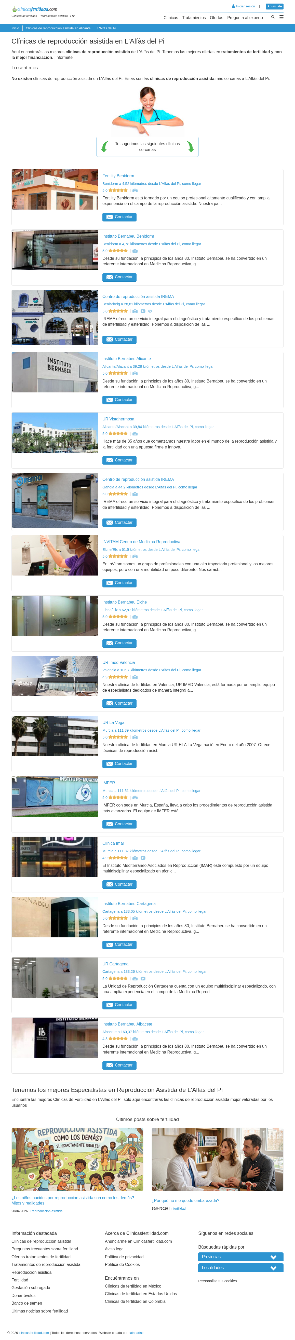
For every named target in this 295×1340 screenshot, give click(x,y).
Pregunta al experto (245, 18)
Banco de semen (26, 1303)
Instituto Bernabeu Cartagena (129, 903)
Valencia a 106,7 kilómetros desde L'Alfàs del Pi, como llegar (151, 670)
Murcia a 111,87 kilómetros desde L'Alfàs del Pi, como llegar (151, 851)
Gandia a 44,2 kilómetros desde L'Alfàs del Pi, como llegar (149, 487)
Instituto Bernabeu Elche (124, 602)
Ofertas (216, 18)
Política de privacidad (124, 1257)
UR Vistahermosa (118, 419)
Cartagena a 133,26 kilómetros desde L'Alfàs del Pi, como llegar (154, 971)
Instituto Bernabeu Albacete (127, 1024)
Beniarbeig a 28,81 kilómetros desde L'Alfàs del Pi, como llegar (153, 304)
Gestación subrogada (30, 1288)
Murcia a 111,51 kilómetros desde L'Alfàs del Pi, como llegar (151, 791)
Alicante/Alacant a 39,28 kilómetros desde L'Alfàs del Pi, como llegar (158, 366)
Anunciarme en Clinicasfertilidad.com (138, 1241)
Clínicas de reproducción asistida (41, 1241)
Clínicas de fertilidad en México (133, 1286)
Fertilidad (19, 1280)
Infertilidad (177, 1208)
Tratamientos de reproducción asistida (46, 1264)
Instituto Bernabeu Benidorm (128, 236)
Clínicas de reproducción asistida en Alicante (58, 28)
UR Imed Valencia (118, 662)
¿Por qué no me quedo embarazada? (185, 1200)
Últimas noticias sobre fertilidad (39, 1311)
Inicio (15, 28)
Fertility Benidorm (118, 176)
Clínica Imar (113, 843)
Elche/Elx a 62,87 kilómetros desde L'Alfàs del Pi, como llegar (152, 610)
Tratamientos (194, 18)
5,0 (115, 190)
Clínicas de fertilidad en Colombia (135, 1301)
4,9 (115, 677)
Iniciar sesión (243, 6)
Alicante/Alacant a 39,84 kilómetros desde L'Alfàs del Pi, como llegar (158, 427)
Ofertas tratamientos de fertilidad (41, 1257)
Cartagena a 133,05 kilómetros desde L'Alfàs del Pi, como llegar (154, 911)
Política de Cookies (122, 1264)
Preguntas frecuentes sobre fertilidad (44, 1249)
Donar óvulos (23, 1295)
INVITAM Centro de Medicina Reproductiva (141, 542)
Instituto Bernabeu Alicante (126, 359)
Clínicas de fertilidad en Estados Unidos (141, 1294)
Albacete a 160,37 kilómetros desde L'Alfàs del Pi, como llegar (153, 1032)
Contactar (119, 217)
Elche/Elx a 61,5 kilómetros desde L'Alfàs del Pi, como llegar (151, 550)
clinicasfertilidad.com (34, 1333)
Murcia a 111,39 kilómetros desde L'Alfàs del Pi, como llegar (151, 730)
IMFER (108, 783)
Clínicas (171, 18)
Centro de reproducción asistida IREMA (138, 296)
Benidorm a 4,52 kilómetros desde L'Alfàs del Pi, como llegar (151, 184)
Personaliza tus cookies (217, 1281)
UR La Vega (113, 722)
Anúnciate (274, 6)
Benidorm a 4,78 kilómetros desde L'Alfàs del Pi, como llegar (151, 244)
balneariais (136, 1333)
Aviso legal (115, 1249)
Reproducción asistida (46, 1211)
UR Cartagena (115, 964)
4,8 (115, 1039)
